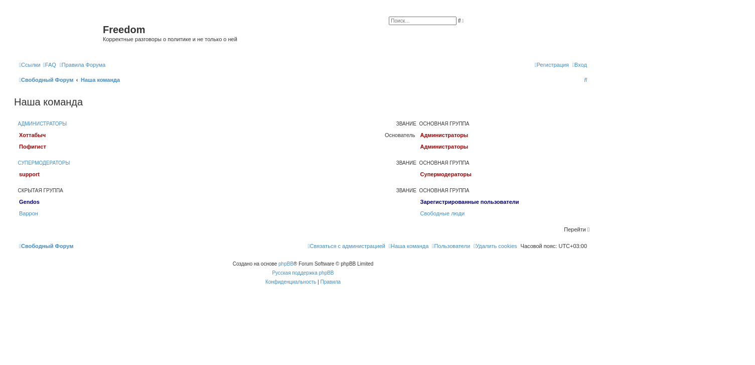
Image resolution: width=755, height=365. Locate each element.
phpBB (285, 264)
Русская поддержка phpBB (303, 273)
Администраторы (42, 124)
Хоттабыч (32, 135)
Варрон (28, 213)
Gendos (29, 202)
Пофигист (32, 147)
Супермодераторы (44, 163)
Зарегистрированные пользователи (469, 202)
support (29, 174)
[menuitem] (49, 65)
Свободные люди (442, 213)
